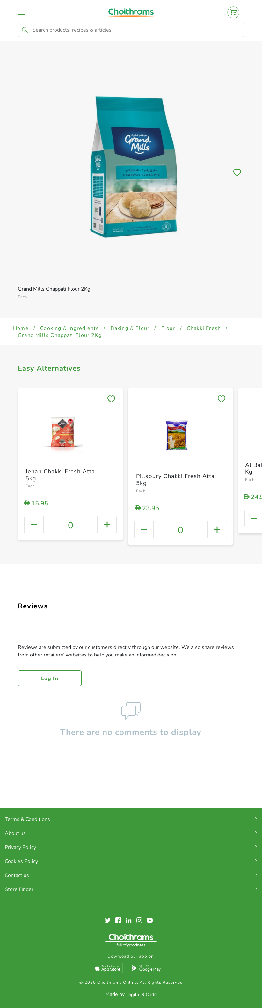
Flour (168, 328)
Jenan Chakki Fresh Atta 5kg (60, 475)
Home (21, 328)
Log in (49, 678)
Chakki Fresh (204, 328)
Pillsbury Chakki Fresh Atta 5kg (175, 479)
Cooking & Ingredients (69, 328)
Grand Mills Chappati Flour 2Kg (60, 335)
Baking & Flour (130, 328)
